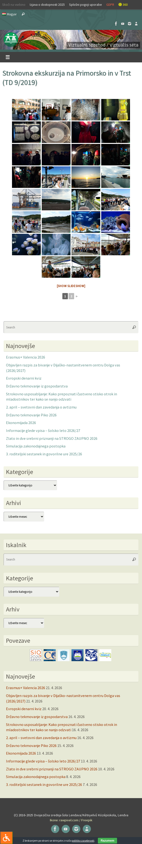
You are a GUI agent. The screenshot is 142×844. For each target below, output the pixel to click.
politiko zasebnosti (83, 840)
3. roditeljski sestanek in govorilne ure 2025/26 (44, 454)
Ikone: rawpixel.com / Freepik (71, 820)
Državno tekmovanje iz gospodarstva (37, 386)
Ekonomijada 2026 (21, 422)
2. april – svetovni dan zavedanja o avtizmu (41, 407)
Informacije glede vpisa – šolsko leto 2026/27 (43, 430)
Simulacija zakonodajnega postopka (35, 446)
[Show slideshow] (71, 286)
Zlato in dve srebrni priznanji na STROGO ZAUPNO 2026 (51, 438)
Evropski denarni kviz (23, 378)
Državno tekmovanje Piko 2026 (31, 415)
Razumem (107, 840)
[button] (71, 39)
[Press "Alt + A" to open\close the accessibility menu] (6, 837)
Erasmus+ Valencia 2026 (25, 357)
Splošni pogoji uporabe (85, 4)
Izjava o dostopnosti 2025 (47, 4)
